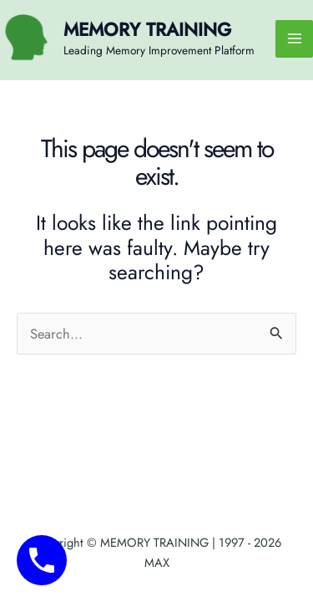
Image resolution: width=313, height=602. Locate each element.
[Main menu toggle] (294, 39)
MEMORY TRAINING (147, 30)
